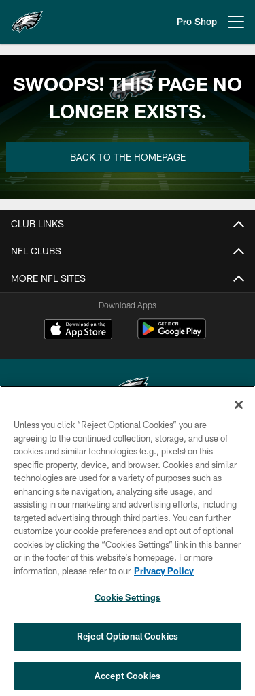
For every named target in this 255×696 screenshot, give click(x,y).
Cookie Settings (128, 603)
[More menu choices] (236, 21)
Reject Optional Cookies (127, 641)
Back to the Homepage (128, 157)
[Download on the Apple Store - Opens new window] (78, 330)
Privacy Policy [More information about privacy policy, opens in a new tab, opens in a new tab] (164, 576)
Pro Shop (197, 21)
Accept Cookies (127, 681)
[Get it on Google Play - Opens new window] (171, 335)
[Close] (239, 410)
